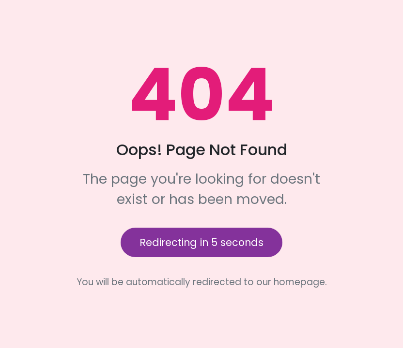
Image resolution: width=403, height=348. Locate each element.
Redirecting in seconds (202, 242)
